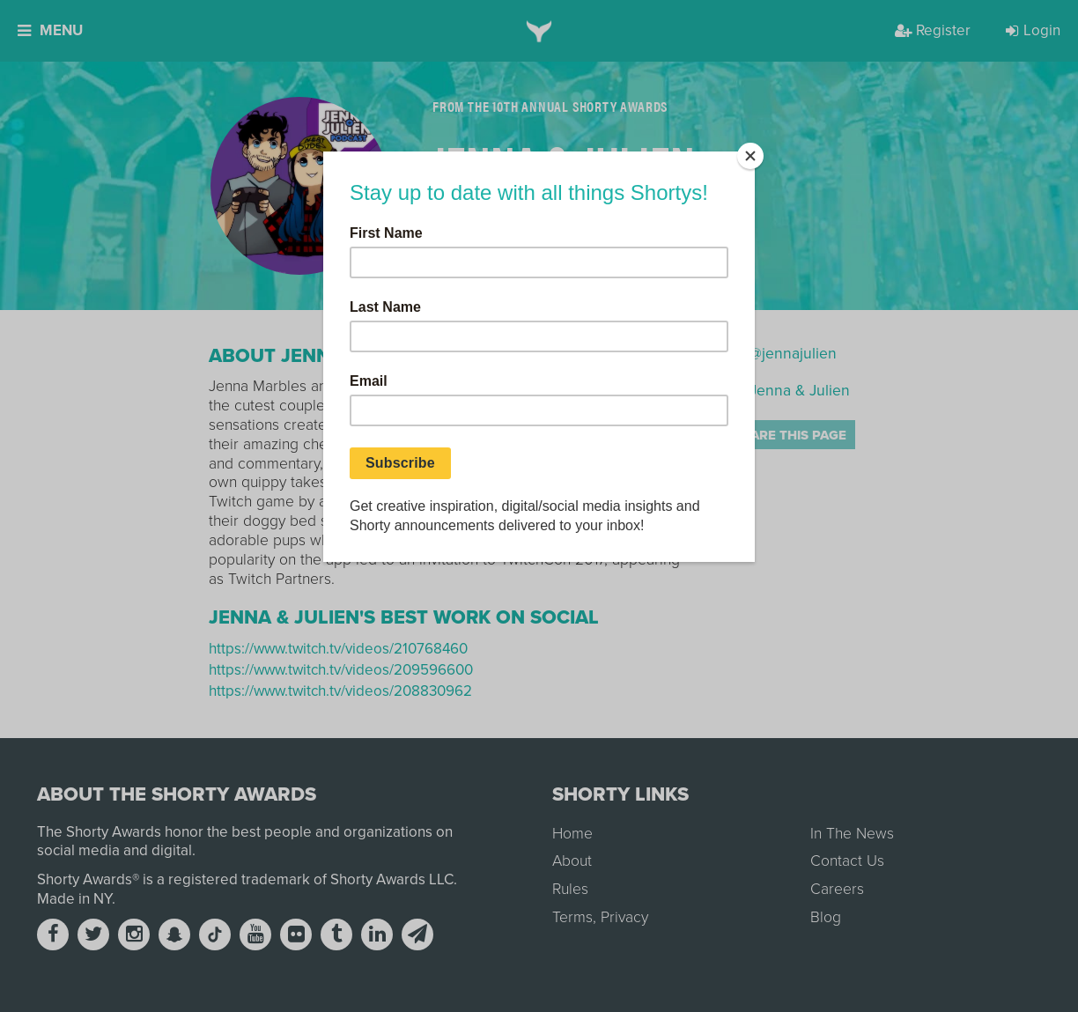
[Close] (750, 156)
